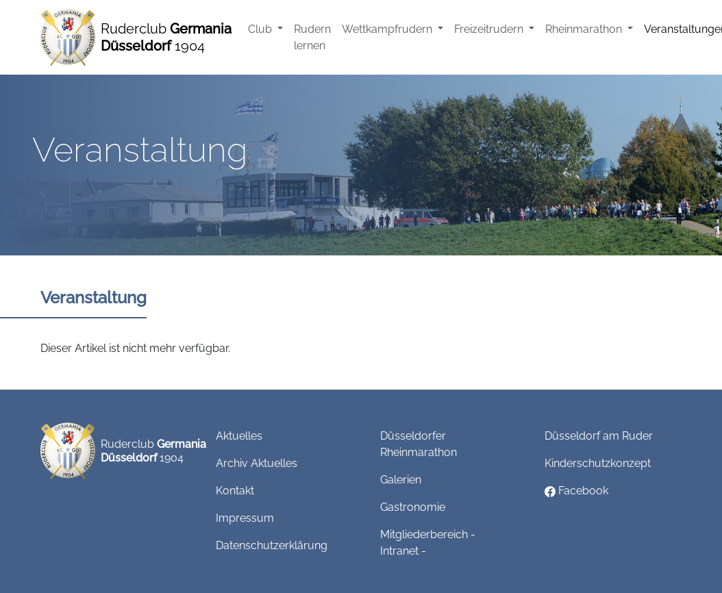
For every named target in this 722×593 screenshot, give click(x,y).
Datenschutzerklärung (271, 545)
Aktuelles (239, 435)
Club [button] (261, 29)
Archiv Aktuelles (256, 463)
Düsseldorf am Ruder (599, 435)
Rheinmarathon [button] (585, 29)
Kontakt (235, 490)
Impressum (245, 518)
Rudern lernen (312, 37)
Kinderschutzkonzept (598, 463)
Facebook (576, 490)
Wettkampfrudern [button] (388, 29)
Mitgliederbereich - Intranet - (427, 542)
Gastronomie (412, 507)
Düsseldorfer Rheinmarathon (418, 444)
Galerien (400, 479)
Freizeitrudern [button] (490, 29)
